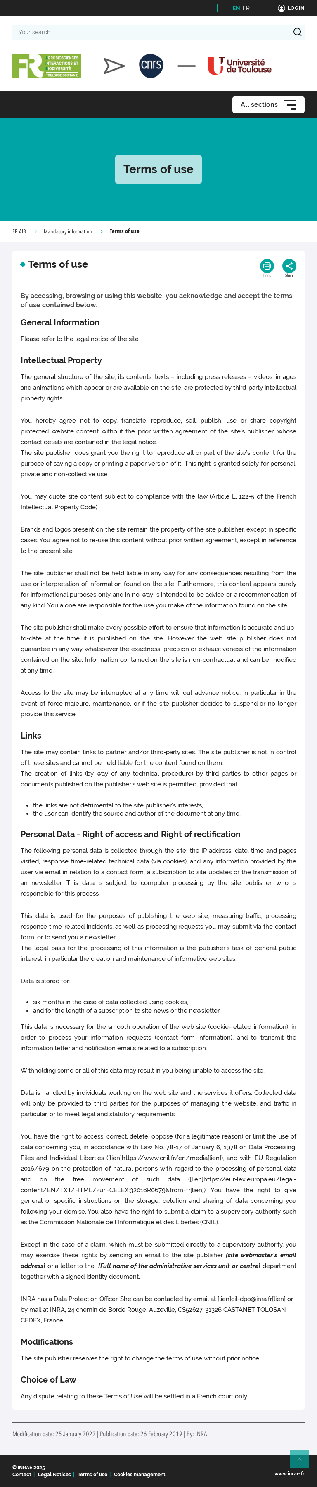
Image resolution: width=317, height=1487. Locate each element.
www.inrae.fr (289, 1474)
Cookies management (140, 1475)
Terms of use (92, 1475)
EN (236, 8)
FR (246, 8)
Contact (21, 1475)
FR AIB (19, 232)
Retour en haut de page (303, 1462)
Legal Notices (54, 1475)
